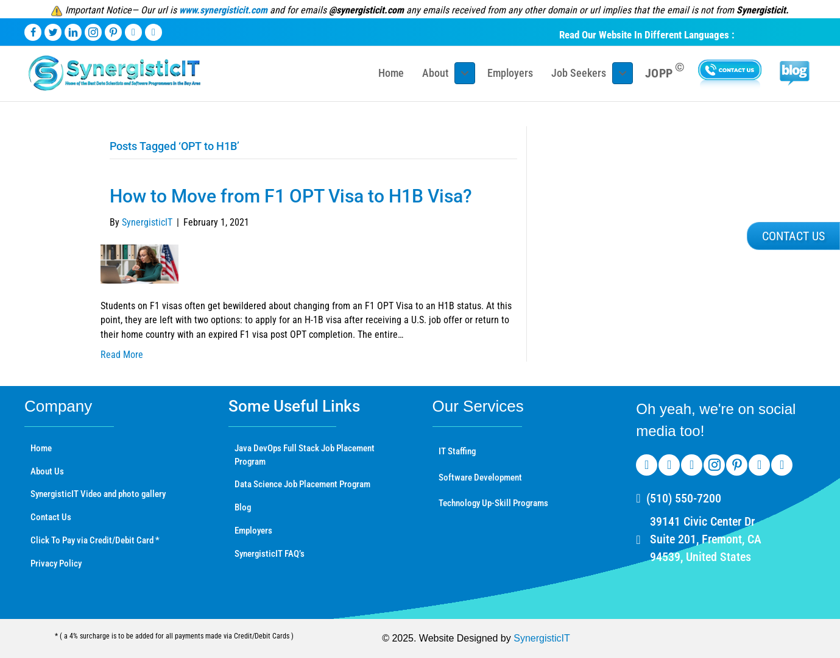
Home (41, 448)
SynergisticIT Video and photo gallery (98, 493)
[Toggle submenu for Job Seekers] (622, 73)
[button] (793, 236)
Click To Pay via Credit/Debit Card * (95, 540)
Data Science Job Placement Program (302, 484)
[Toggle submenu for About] (464, 73)
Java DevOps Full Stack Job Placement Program (305, 455)
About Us (47, 471)
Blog (243, 507)
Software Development (480, 477)
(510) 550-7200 (683, 498)
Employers (253, 530)
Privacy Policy (56, 563)
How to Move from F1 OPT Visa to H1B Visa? (291, 196)
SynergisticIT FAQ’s (270, 553)
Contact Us (50, 517)
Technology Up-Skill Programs (493, 503)
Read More (122, 354)
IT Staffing (457, 451)
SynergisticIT (542, 638)
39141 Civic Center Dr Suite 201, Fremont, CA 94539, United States (705, 539)
